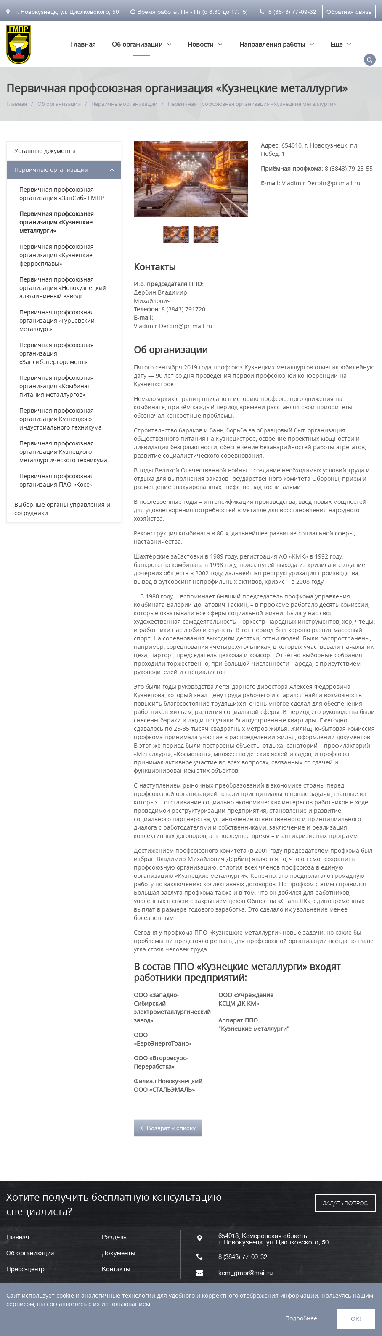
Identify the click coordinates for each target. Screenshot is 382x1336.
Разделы (115, 1237)
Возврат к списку (168, 1128)
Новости (201, 44)
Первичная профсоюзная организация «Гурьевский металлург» (57, 320)
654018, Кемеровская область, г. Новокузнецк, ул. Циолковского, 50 (273, 1239)
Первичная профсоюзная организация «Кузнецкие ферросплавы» (56, 254)
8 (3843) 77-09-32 (288, 11)
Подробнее (301, 1318)
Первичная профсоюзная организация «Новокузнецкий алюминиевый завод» (62, 287)
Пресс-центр (25, 1269)
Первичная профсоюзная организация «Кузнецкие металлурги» (56, 222)
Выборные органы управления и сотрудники (62, 509)
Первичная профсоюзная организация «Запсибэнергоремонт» (56, 353)
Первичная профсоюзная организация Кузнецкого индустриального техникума (60, 418)
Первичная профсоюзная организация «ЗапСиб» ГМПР (61, 193)
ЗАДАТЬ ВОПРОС (345, 1203)
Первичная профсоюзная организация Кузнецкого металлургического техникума (63, 451)
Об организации (137, 44)
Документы (118, 1253)
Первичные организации (124, 104)
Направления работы (272, 44)
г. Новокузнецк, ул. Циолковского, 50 (62, 11)
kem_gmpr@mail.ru (245, 1273)
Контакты (116, 1269)
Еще (336, 44)
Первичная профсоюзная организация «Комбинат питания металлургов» (56, 386)
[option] (176, 234)
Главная (83, 44)
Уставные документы (45, 151)
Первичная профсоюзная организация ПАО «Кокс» (56, 480)
